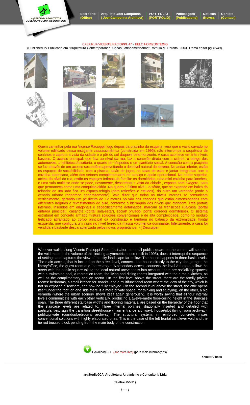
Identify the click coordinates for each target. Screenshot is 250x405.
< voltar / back (212, 357)
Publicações (186, 15)
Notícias (209, 15)
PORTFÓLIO (159, 15)
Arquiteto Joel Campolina (122, 15)
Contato (228, 15)
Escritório (88, 15)
